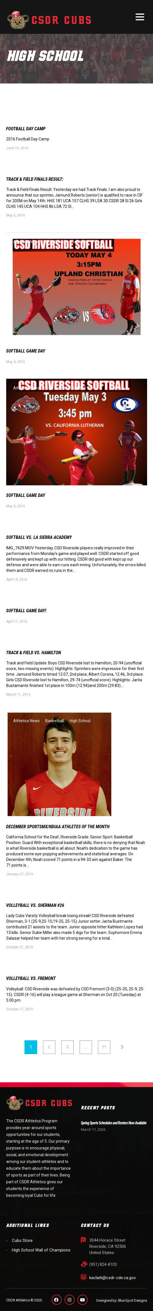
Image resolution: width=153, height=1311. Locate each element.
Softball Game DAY (28, 497)
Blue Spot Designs (132, 1300)
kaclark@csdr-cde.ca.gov (112, 1277)
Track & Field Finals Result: (38, 180)
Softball (79, 243)
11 (104, 1052)
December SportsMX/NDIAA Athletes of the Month (63, 830)
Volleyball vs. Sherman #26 (38, 910)
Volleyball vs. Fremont (33, 983)
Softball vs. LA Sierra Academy (42, 540)
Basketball (54, 724)
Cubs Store (22, 1240)
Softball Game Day (28, 352)
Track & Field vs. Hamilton (36, 656)
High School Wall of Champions (41, 1250)
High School (55, 243)
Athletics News (26, 243)
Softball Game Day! (28, 613)
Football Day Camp (28, 129)
